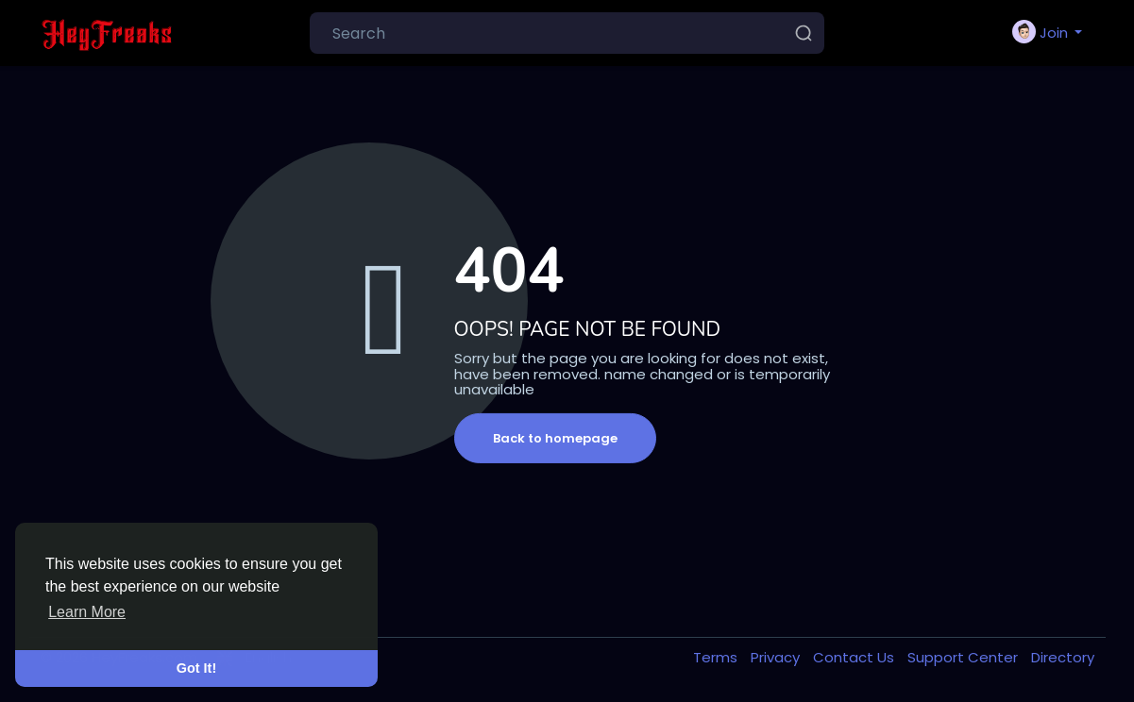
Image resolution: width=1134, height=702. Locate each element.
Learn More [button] (87, 612)
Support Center (964, 657)
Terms (717, 657)
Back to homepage (555, 438)
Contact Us (855, 657)
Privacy (777, 657)
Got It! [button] (196, 668)
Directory (1062, 657)
